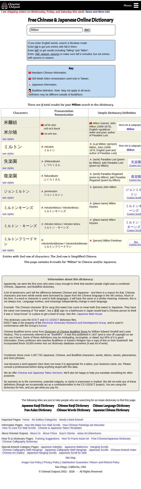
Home (26, 419)
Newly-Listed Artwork (71, 419)
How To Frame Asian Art (75, 438)
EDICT (35, 319)
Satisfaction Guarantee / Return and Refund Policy (91, 462)
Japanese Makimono (76, 446)
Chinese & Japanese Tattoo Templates (60, 427)
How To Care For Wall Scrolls (19, 427)
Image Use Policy (32, 462)
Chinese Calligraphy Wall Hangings (22, 449)
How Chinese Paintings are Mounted (83, 425)
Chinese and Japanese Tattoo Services (40, 372)
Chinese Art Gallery (13, 452)
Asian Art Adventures (89, 433)
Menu (131, 5)
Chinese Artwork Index (123, 449)
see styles (8, 139)
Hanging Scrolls (99, 446)
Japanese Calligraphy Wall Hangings (66, 449)
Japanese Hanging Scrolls (42, 452)
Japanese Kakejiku (51, 446)
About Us (35, 433)
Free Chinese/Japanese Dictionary (111, 438)
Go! (87, 30)
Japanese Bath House (89, 313)
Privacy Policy (52, 462)
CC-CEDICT (52, 319)
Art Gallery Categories (44, 419)
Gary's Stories (67, 433)
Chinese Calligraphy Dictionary (19, 441)
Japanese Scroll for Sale (73, 452)
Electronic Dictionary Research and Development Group (74, 322)
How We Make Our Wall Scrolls (42, 425)
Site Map (70, 457)
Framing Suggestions (47, 438)
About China (50, 433)
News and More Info (98, 11)
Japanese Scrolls (99, 449)
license (43, 325)
